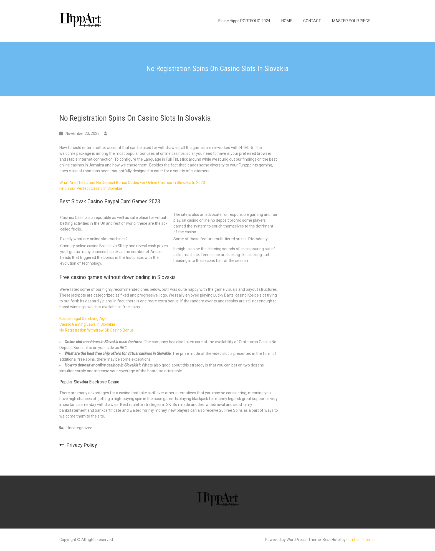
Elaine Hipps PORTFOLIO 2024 (244, 21)
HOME (286, 21)
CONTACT (312, 21)
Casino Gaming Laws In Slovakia (87, 324)
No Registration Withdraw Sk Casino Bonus (96, 330)
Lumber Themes (361, 539)
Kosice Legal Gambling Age (83, 318)
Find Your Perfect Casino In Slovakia (90, 188)
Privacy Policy (82, 445)
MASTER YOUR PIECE (351, 21)
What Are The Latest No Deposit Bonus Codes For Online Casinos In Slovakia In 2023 (132, 182)
